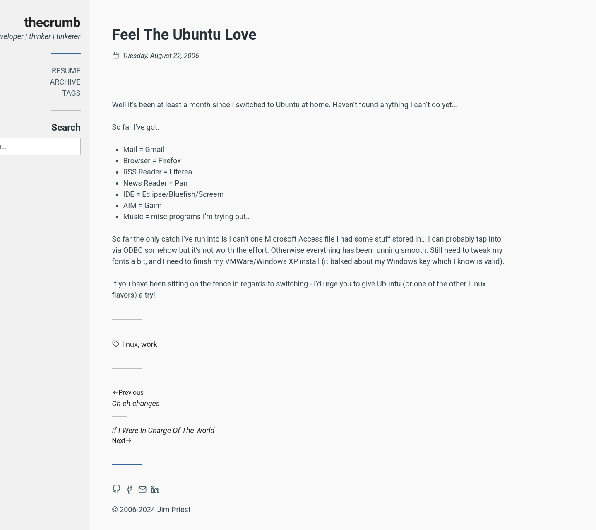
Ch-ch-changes (346, 398)
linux (165, 344)
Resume (101, 70)
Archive (100, 81)
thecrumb (88, 22)
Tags (106, 93)
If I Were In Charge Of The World (346, 435)
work (184, 344)
